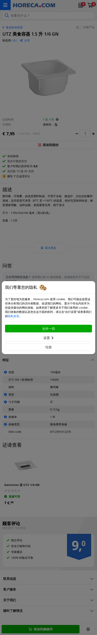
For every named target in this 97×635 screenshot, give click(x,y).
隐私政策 (13, 316)
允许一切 (48, 328)
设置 (48, 338)
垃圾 (48, 347)
